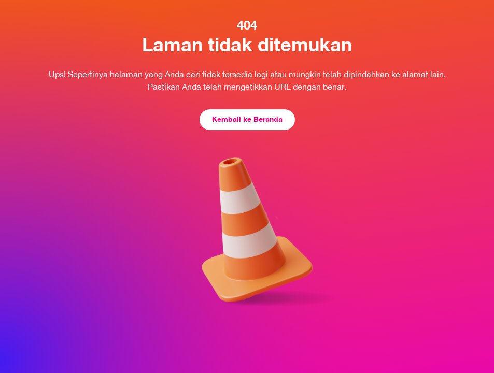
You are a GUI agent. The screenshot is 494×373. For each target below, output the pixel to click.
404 (247, 25)
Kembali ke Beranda (247, 118)
